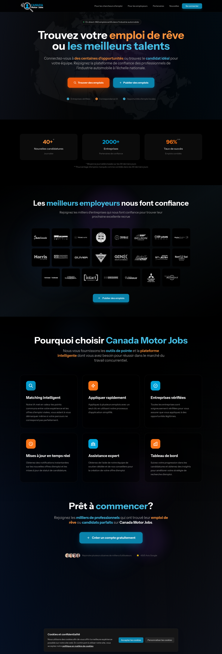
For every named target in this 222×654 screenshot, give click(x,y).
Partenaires (158, 6)
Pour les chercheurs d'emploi (109, 6)
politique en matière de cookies (77, 646)
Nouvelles (174, 6)
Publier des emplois (111, 298)
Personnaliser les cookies (160, 640)
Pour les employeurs (137, 6)
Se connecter (192, 6)
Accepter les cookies (131, 640)
